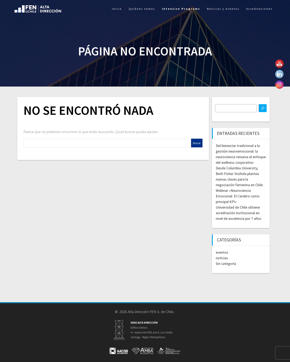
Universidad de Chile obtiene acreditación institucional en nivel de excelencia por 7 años (238, 213)
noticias (222, 258)
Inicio (117, 9)
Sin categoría (226, 263)
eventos (222, 252)
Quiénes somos (142, 9)
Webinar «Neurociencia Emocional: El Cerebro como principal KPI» (238, 196)
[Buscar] (263, 108)
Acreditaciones (259, 9)
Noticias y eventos (223, 9)
